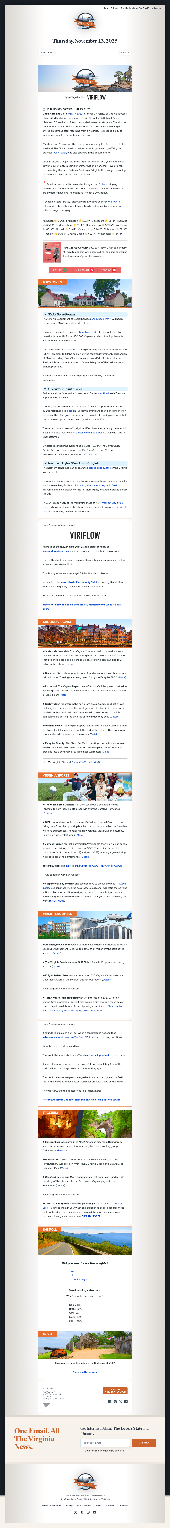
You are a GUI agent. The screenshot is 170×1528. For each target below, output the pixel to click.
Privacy (69, 1505)
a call (69, 410)
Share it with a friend (84, 762)
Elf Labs (102, 184)
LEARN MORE (91, 1216)
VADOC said (91, 454)
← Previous (47, 52)
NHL (75, 865)
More (63, 694)
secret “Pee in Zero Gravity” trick (78, 582)
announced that (100, 318)
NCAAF (94, 865)
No (72, 1275)
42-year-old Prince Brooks (89, 432)
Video (106, 751)
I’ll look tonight (79, 1279)
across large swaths (100, 467)
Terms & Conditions (51, 1505)
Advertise (156, 8)
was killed (103, 393)
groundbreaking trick (57, 551)
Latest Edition (110, 8)
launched (71, 349)
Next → (125, 52)
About (98, 1505)
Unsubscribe (48, 1388)
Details (70, 664)
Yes (73, 1271)
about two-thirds (87, 332)
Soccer (84, 865)
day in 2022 (75, 113)
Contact (110, 1505)
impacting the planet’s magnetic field (96, 485)
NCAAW (117, 865)
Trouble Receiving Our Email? (135, 8)
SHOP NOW (57, 900)
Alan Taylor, (60, 152)
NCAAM (106, 865)
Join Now (144, 1442)
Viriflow (112, 201)
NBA (69, 865)
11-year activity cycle (111, 502)
